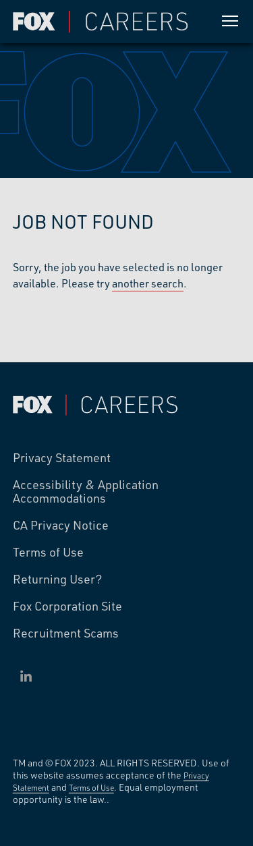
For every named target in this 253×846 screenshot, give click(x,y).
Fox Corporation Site (67, 606)
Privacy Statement (62, 458)
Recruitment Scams (66, 633)
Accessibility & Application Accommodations (86, 492)
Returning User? (58, 579)
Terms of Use (48, 552)
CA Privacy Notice (61, 525)
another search (148, 283)
